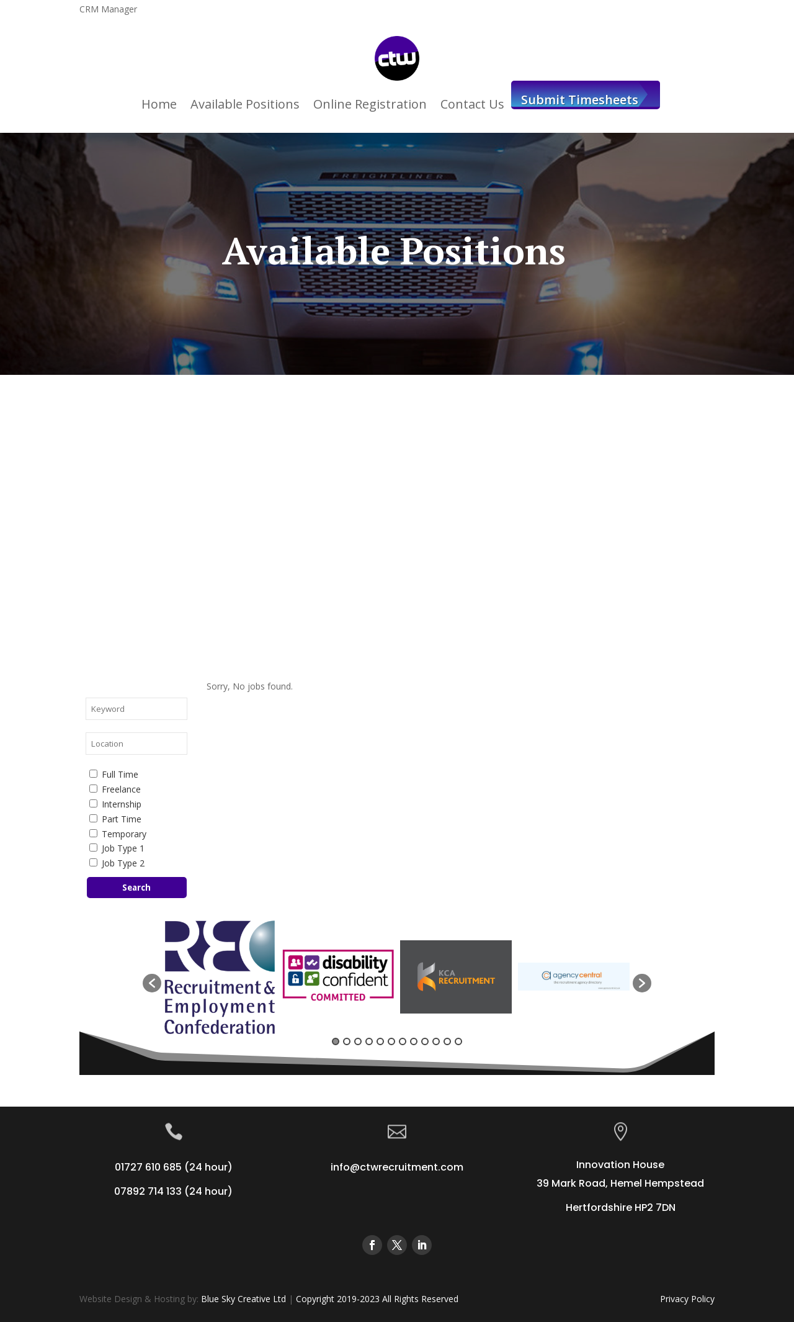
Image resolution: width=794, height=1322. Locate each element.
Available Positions (245, 104)
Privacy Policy (687, 1299)
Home (159, 104)
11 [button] (447, 1041)
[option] (220, 977)
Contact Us (472, 104)
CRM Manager (108, 10)
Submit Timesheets (579, 99)
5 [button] (380, 1041)
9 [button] (425, 1041)
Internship (115, 804)
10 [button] (436, 1041)
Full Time (113, 774)
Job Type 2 (117, 863)
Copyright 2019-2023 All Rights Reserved (377, 1299)
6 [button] (391, 1041)
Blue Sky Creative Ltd (243, 1299)
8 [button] (413, 1041)
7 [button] (402, 1041)
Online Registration (370, 104)
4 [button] (369, 1041)
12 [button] (458, 1041)
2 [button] (346, 1041)
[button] (152, 983)
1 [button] (335, 1041)
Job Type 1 (117, 848)
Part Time (115, 819)
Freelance (115, 789)
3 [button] (358, 1041)
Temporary (117, 834)
